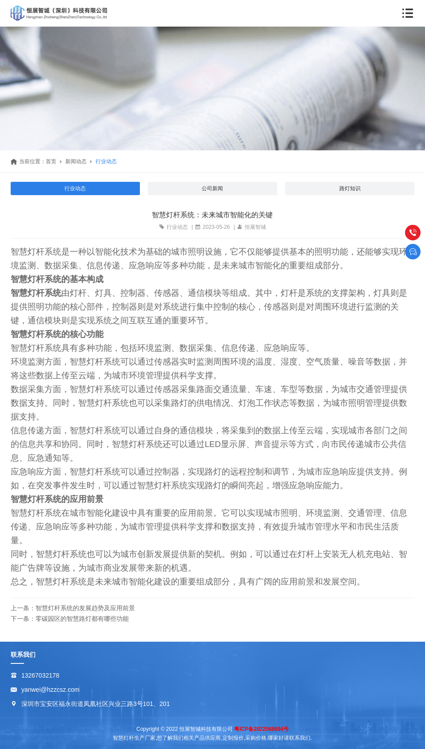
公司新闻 (212, 188)
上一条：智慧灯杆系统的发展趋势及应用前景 (73, 608)
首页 (51, 161)
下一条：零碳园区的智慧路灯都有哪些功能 (70, 618)
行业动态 (106, 161)
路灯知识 (350, 188)
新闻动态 (76, 161)
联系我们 (23, 654)
